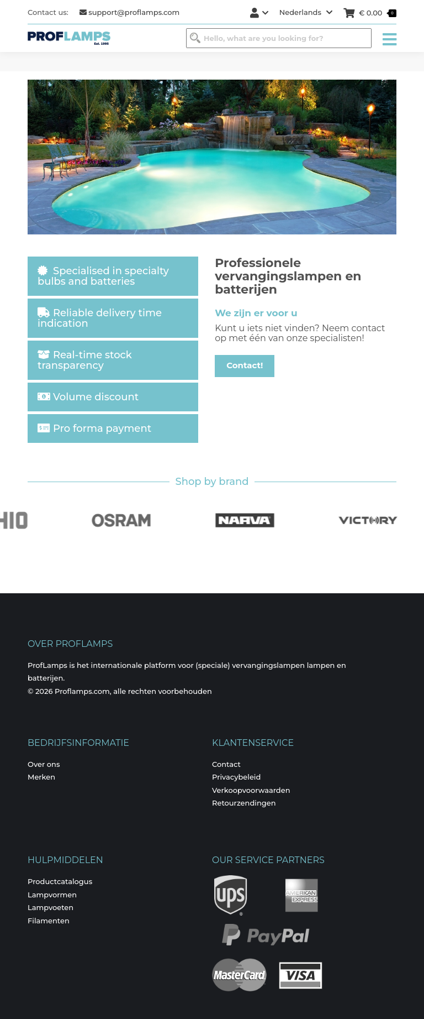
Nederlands (306, 12)
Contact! (244, 365)
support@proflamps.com (130, 12)
